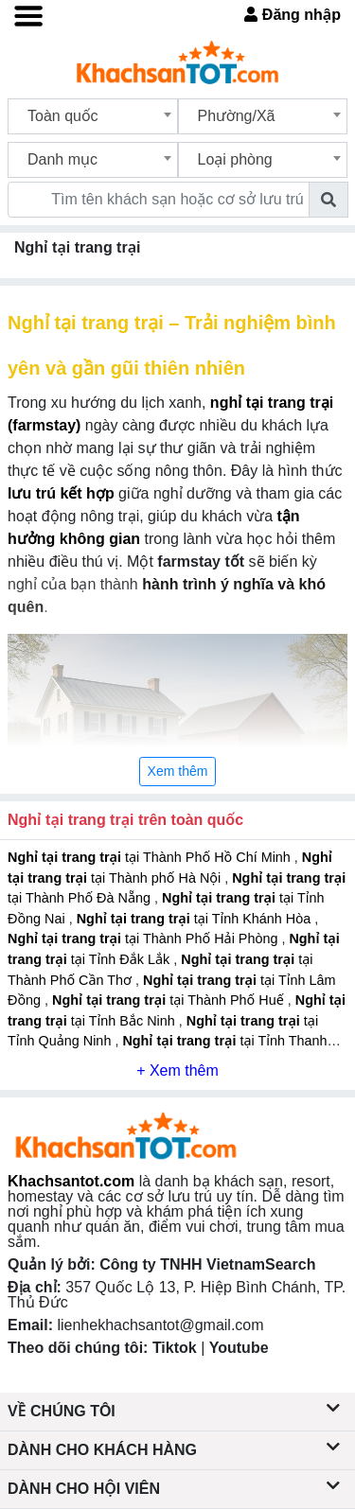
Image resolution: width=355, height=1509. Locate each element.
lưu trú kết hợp (61, 493)
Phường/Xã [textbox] (236, 116)
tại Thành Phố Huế (170, 1000)
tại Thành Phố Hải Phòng (144, 938)
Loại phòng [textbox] (235, 159)
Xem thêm (178, 771)
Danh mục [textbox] (62, 159)
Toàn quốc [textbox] (62, 116)
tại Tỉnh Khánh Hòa (196, 918)
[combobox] (93, 116)
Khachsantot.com (71, 1181)
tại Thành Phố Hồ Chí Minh (151, 857)
